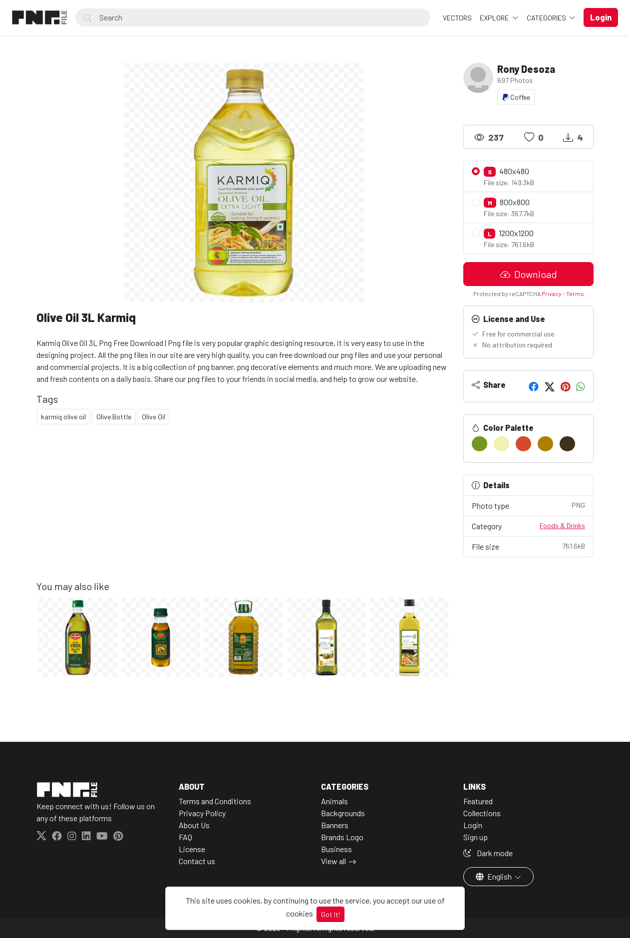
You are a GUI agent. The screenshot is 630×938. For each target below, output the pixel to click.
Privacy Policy (202, 813)
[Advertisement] (243, 510)
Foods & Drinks (562, 525)
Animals (334, 801)
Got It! (330, 914)
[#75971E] (479, 443)
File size (528, 546)
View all (333, 861)
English (494, 876)
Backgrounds (343, 813)
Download (528, 274)
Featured (478, 801)
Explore (495, 17)
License (192, 849)
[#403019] (567, 443)
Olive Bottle (113, 416)
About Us (194, 825)
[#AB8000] (545, 443)
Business (336, 849)
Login (472, 825)
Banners (334, 825)
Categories (547, 17)
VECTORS (457, 17)
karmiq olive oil (63, 416)
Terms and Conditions (215, 801)
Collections (482, 813)
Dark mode (488, 853)
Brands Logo (342, 837)
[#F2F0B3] (501, 443)
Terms (575, 293)
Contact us (197, 861)
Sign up (475, 837)
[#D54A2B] (523, 443)
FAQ (185, 837)
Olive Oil (153, 416)
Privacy (552, 293)
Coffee (516, 97)
